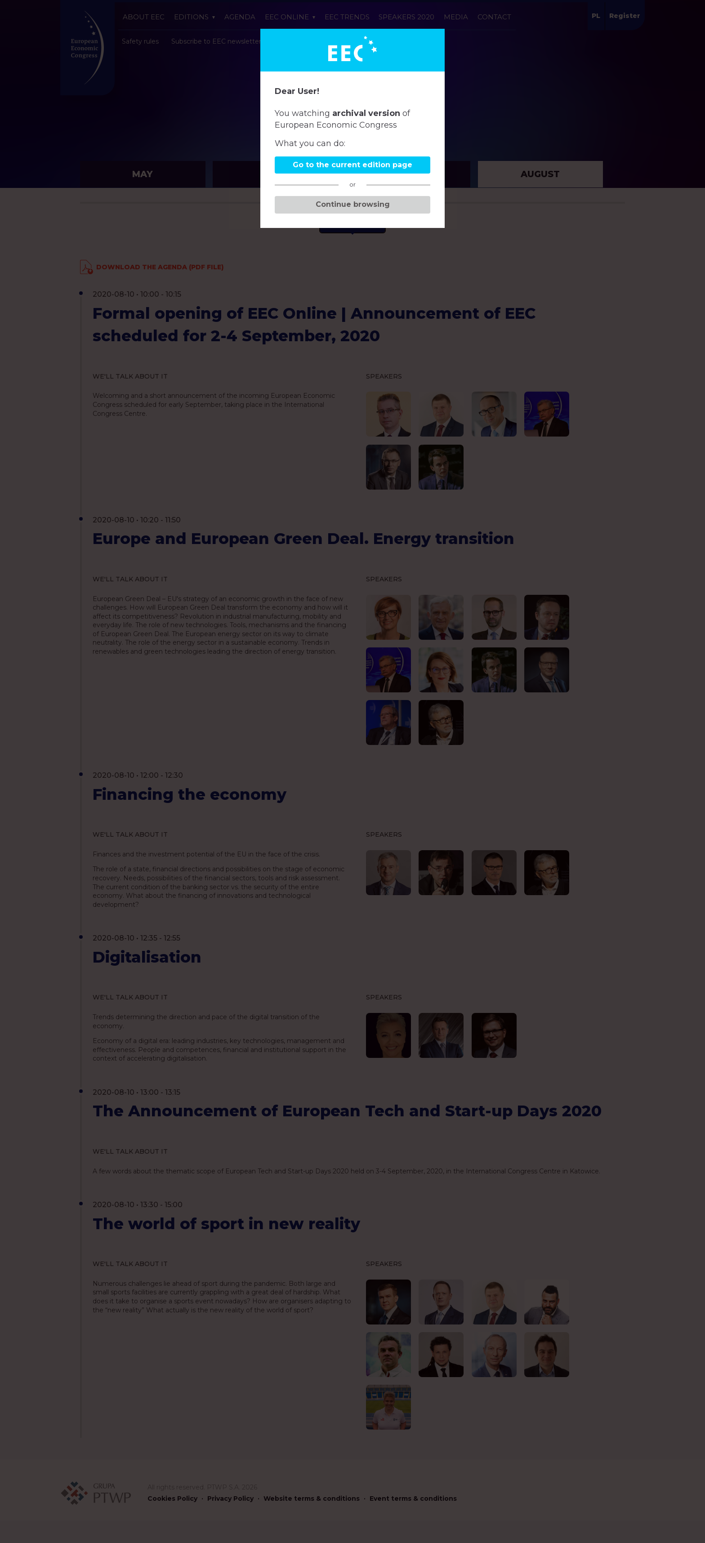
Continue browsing (353, 204)
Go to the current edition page (352, 165)
